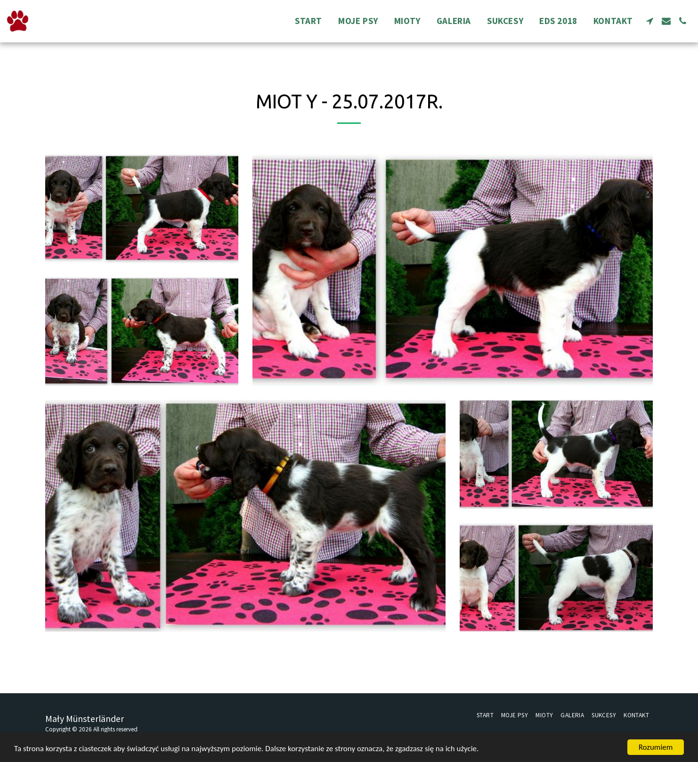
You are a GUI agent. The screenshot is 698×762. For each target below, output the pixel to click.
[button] (649, 20)
